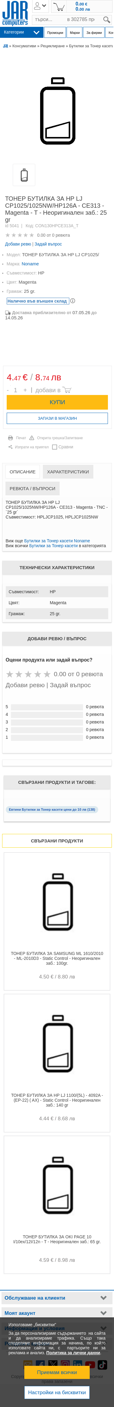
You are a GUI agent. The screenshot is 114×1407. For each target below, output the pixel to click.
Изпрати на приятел (32, 447)
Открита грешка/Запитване (60, 438)
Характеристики (68, 471)
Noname (30, 263)
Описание (23, 471)
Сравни (65, 446)
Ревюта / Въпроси (32, 488)
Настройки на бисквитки (57, 1392)
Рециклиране (52, 46)
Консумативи (24, 46)
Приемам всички (57, 1372)
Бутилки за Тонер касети (53, 545)
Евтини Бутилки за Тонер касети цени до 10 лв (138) (52, 809)
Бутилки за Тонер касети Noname (57, 540)
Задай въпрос (48, 244)
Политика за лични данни (73, 1352)
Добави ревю (18, 244)
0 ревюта (61, 235)
